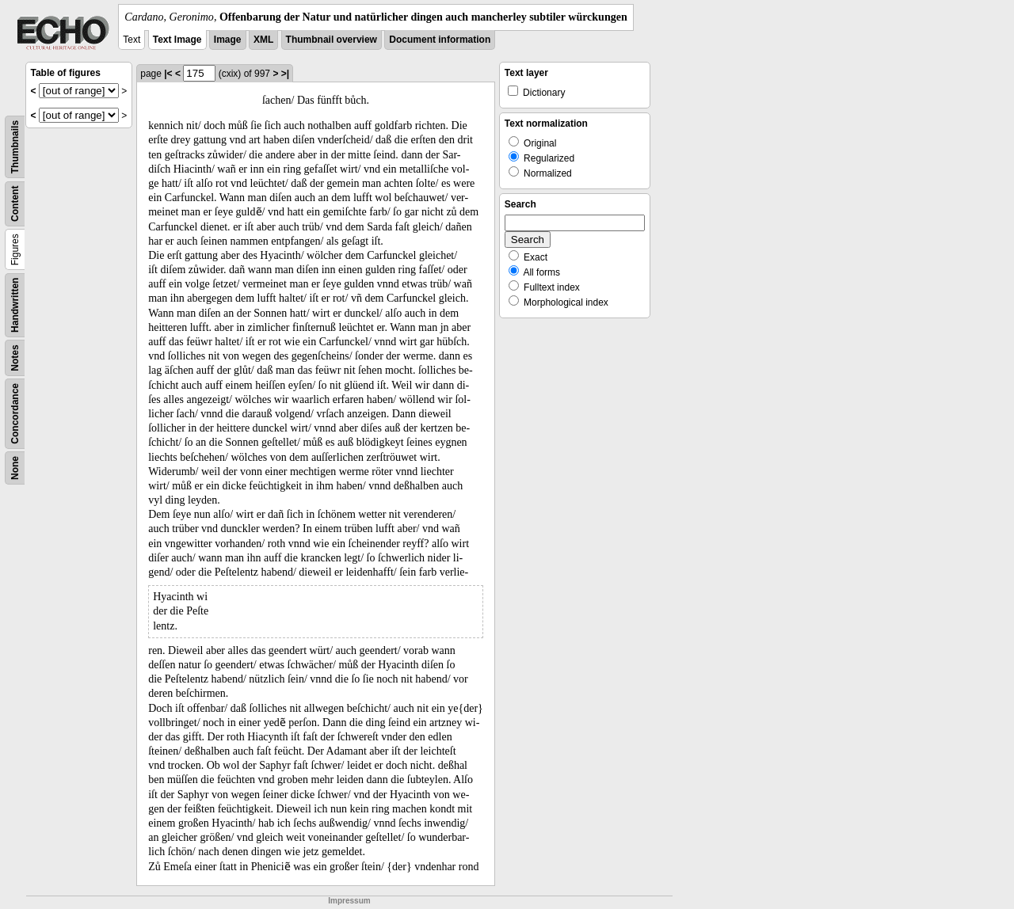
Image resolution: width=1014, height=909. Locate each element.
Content (15, 204)
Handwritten (15, 305)
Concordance (15, 413)
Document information (439, 39)
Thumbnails (15, 146)
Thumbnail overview (331, 39)
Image (228, 39)
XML (263, 39)
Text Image (177, 39)
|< (168, 73)
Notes (15, 357)
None (15, 468)
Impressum (349, 900)
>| (285, 73)
